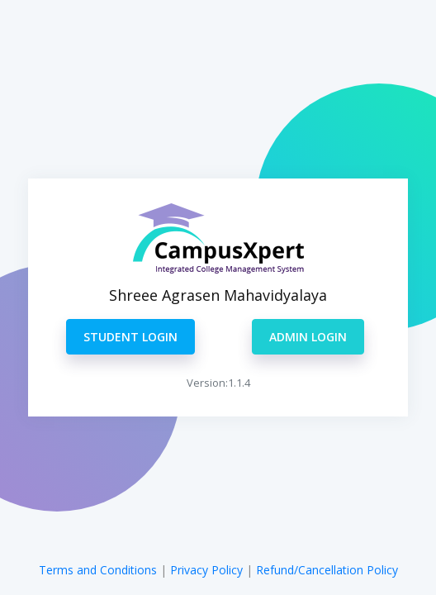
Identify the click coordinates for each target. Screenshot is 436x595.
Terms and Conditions (98, 570)
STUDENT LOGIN (130, 337)
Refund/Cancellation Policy (327, 570)
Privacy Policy (208, 570)
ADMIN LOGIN (308, 337)
